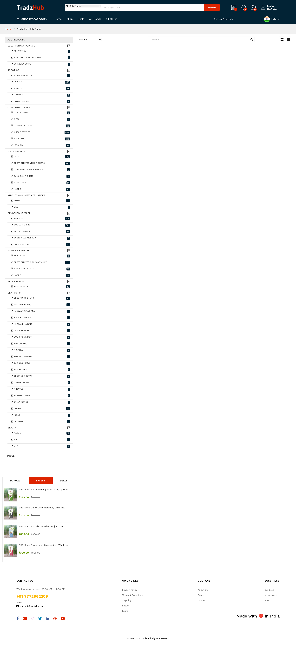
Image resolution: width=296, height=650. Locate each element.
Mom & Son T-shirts (40, 269)
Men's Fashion (16, 151)
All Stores (111, 19)
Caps (40, 156)
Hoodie (40, 189)
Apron (40, 200)
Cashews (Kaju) (40, 363)
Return (125, 605)
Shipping (126, 600)
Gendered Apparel (19, 213)
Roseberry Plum (40, 395)
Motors (40, 88)
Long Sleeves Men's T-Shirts (40, 169)
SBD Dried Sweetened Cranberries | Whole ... (43, 545)
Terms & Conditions (132, 595)
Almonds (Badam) (40, 304)
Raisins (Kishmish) (40, 356)
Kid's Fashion (15, 281)
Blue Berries (40, 369)
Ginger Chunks (40, 382)
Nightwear (40, 256)
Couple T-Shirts (40, 225)
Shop (70, 19)
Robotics (13, 70)
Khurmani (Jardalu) (40, 324)
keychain (40, 145)
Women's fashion (18, 250)
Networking (40, 51)
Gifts (40, 119)
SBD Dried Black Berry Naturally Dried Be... (42, 507)
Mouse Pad (40, 139)
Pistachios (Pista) (40, 317)
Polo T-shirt (40, 182)
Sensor (40, 82)
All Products (16, 40)
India (270, 19)
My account (270, 595)
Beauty (11, 428)
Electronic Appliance (21, 46)
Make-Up (40, 433)
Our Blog (269, 590)
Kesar (40, 415)
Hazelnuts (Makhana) (40, 311)
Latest (40, 480)
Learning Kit (40, 95)
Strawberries (40, 402)
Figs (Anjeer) (40, 343)
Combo (40, 408)
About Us (203, 590)
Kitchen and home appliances (26, 195)
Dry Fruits (14, 293)
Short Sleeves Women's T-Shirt (40, 262)
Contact (202, 600)
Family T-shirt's (40, 231)
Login (270, 6)
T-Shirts (40, 218)
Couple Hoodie (40, 244)
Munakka (40, 350)
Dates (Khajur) (40, 330)
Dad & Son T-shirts (40, 176)
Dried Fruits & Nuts (40, 298)
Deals (81, 19)
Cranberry (40, 421)
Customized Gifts (18, 107)
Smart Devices (40, 101)
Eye (40, 439)
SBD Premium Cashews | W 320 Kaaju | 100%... (44, 489)
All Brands (95, 19)
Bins (40, 207)
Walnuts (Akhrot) (40, 337)
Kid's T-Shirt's (40, 286)
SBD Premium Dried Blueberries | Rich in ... (42, 526)
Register (272, 9)
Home (58, 19)
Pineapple (40, 389)
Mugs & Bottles (40, 132)
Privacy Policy (129, 590)
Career (201, 595)
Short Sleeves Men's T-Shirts (40, 163)
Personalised (40, 113)
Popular (15, 480)
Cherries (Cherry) (40, 376)
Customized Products (40, 238)
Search (212, 7)
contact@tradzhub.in (29, 606)
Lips (40, 446)
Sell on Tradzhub (223, 19)
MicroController (40, 75)
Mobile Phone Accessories (40, 57)
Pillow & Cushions (40, 126)
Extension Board (40, 64)
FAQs (125, 611)
